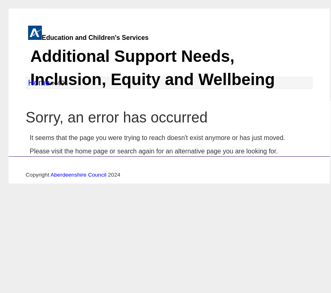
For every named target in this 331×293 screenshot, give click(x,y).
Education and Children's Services (164, 63)
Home (39, 82)
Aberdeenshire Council (78, 175)
